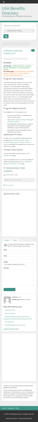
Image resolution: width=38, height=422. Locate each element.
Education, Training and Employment (21, 42)
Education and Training (8, 44)
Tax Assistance (8, 171)
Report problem (10, 185)
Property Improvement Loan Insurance (15, 325)
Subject (6, 262)
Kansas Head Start (10, 313)
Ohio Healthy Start (10, 310)
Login (33, 1)
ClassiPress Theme (11, 418)
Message (6, 268)
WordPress (29, 418)
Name (5, 250)
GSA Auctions (13, 68)
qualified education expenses (18, 119)
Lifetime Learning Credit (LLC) (12, 52)
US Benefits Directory (18, 66)
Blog (17, 408)
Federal (23, 168)
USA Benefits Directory (13, 11)
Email (5, 256)
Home (3, 42)
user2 (19, 297)
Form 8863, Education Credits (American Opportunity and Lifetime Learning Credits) (16, 142)
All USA (8, 42)
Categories (10, 408)
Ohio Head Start (9, 322)
